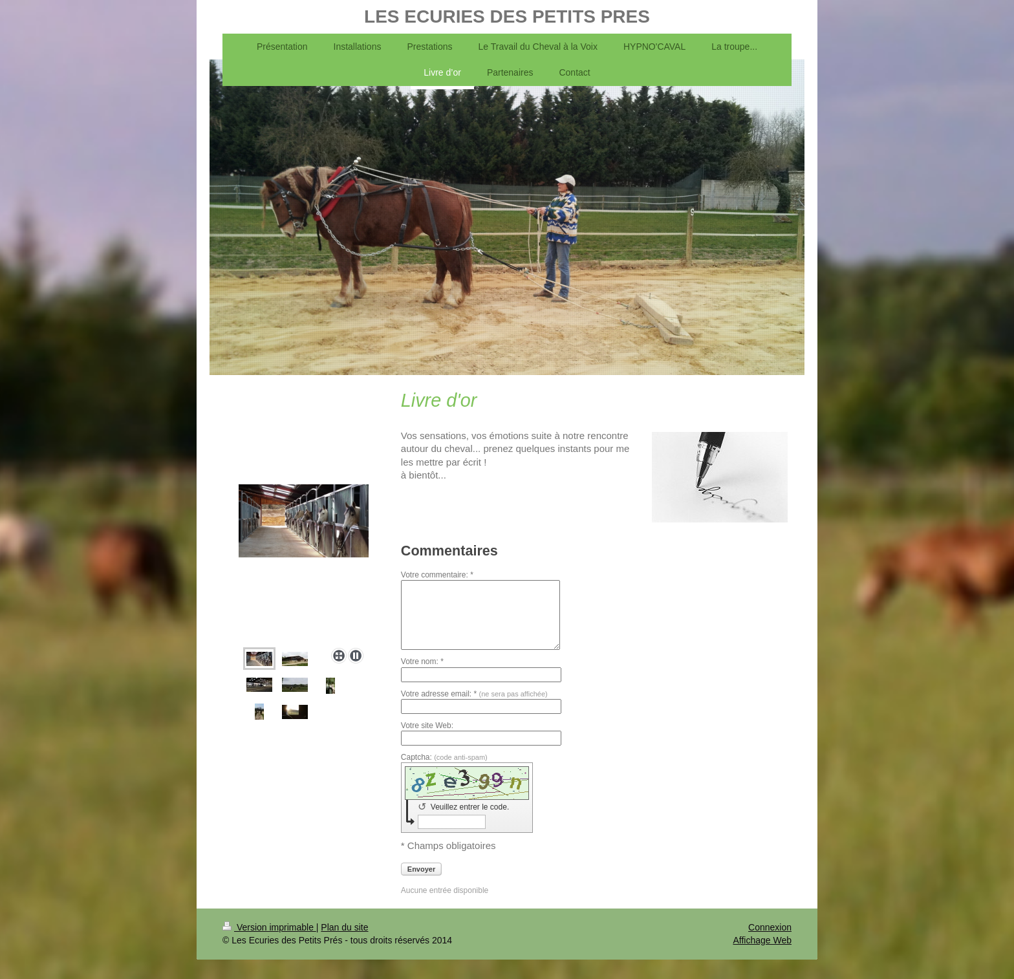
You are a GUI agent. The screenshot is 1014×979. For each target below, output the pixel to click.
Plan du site (344, 927)
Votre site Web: (427, 725)
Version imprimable (269, 927)
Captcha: (444, 757)
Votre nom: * (422, 661)
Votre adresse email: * (474, 693)
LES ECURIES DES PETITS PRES (507, 16)
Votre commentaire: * (437, 574)
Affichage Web (762, 940)
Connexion (770, 927)
